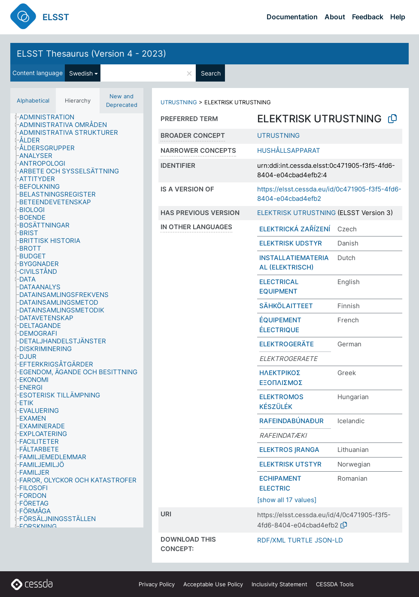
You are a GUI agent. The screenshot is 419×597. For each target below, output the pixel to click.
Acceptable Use (213, 584)
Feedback (367, 16)
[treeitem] (50, 117)
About (335, 16)
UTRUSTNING (179, 102)
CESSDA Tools (335, 584)
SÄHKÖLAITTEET (286, 306)
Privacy (157, 584)
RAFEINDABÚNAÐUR (291, 421)
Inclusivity (279, 584)
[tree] (76, 320)
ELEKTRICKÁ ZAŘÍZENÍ (294, 229)
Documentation (292, 16)
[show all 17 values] (286, 500)
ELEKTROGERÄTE (286, 344)
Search (211, 73)
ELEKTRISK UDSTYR (290, 243)
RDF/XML (271, 540)
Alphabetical (33, 100)
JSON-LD (329, 540)
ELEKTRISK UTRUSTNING (296, 213)
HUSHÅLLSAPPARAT (288, 150)
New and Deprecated (121, 100)
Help (397, 16)
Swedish (81, 73)
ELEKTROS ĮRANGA (289, 449)
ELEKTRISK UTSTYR (290, 464)
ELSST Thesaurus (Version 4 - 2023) (91, 53)
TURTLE (300, 540)
